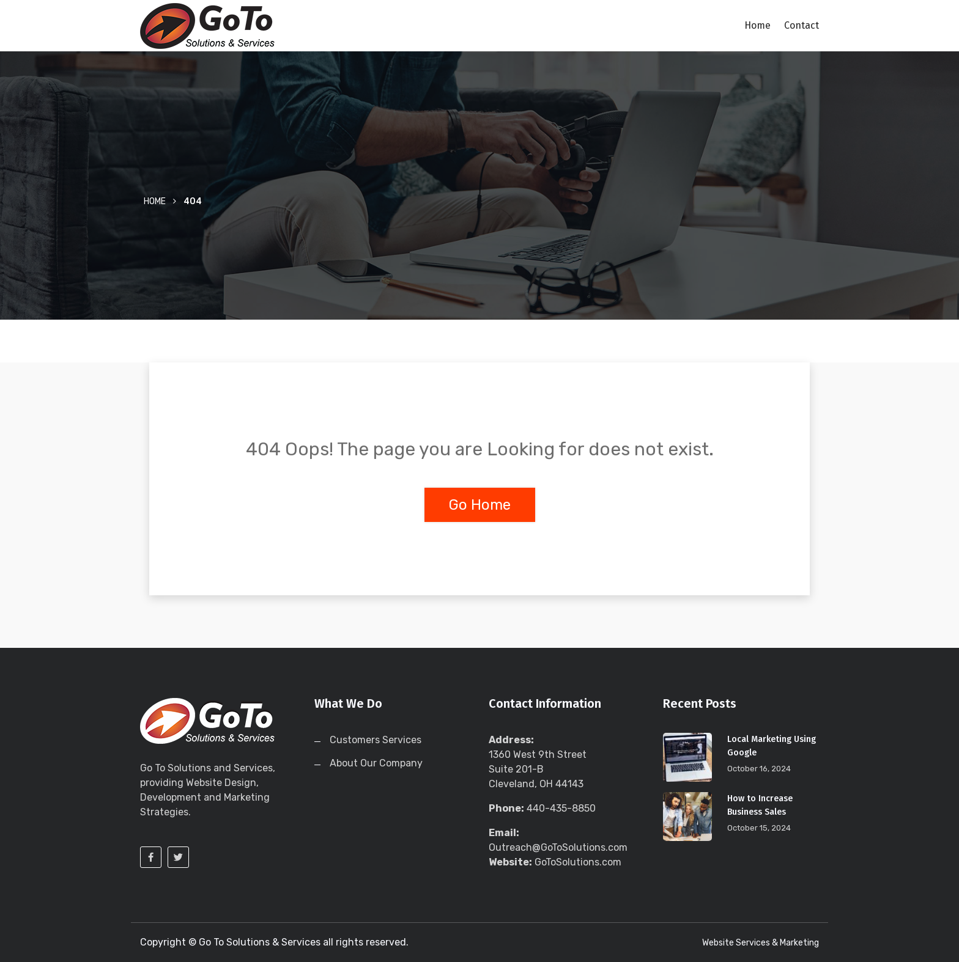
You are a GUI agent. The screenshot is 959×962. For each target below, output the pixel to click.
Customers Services (375, 740)
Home (757, 25)
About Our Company (376, 763)
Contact (801, 25)
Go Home (480, 504)
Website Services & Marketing (760, 943)
